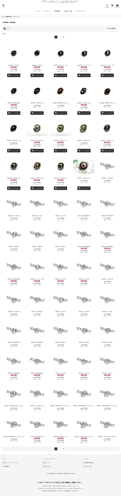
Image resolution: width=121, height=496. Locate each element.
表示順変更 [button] (111, 28)
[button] (3, 6)
